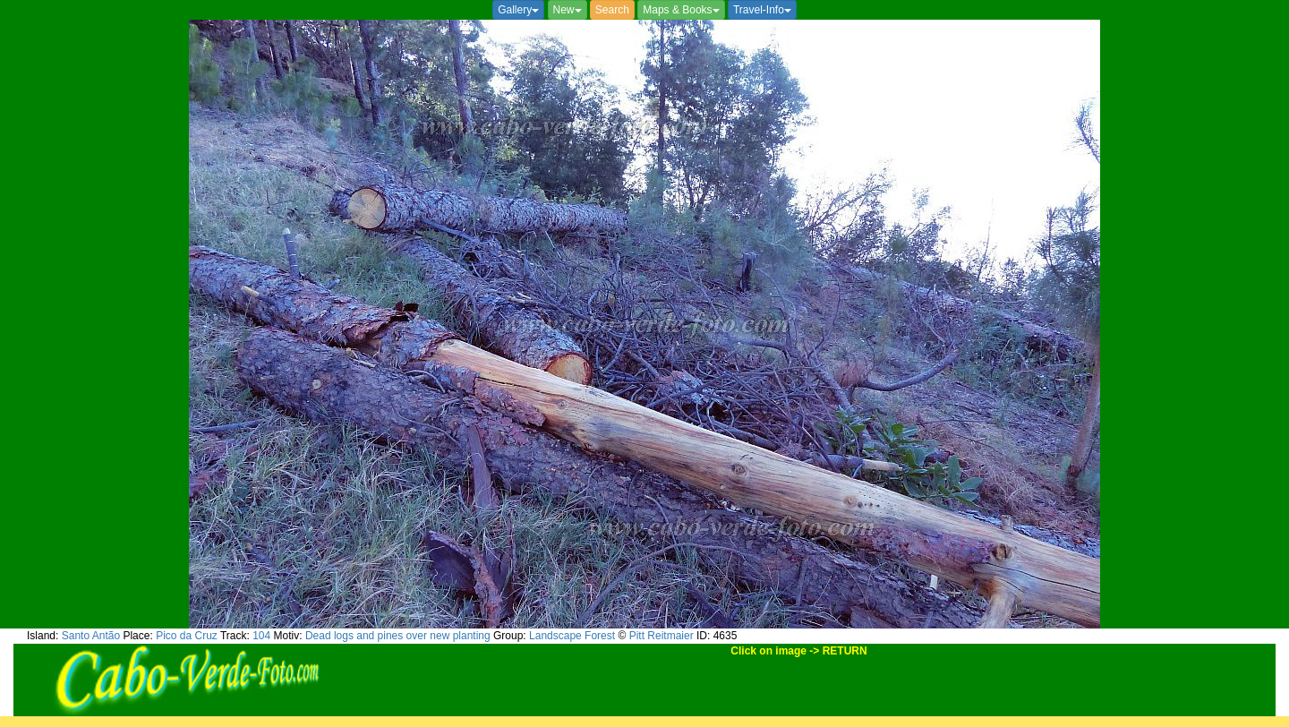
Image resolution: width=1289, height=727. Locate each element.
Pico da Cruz (187, 635)
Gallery (518, 10)
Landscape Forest (572, 635)
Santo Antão (91, 635)
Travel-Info (762, 10)
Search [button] (612, 10)
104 (261, 635)
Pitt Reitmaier (661, 635)
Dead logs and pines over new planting (398, 635)
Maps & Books (681, 10)
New (567, 10)
